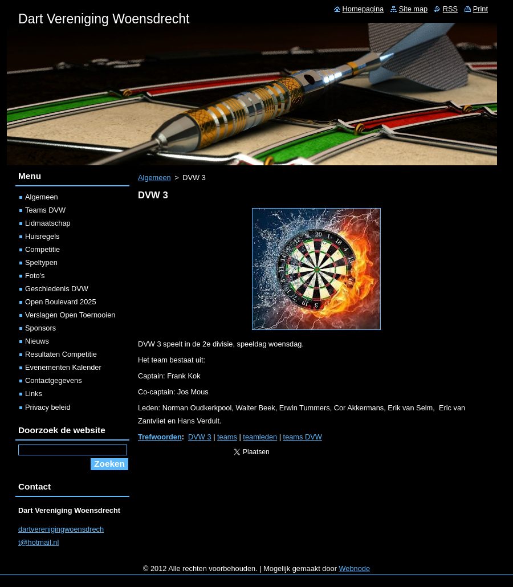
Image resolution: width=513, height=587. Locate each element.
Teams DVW (45, 210)
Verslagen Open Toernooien (70, 315)
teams (227, 437)
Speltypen (41, 262)
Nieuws (37, 341)
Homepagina (363, 9)
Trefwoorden (160, 437)
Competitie (42, 249)
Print (480, 9)
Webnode (354, 568)
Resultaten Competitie (61, 354)
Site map (413, 9)
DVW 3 (199, 437)
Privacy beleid (48, 407)
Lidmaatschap (48, 223)
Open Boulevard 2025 (60, 301)
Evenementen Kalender (63, 367)
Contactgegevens (53, 380)
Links (33, 393)
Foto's (34, 275)
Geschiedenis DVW (56, 288)
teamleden (260, 437)
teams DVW (302, 437)
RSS (450, 9)
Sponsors (40, 328)
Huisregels (42, 236)
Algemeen (154, 177)
